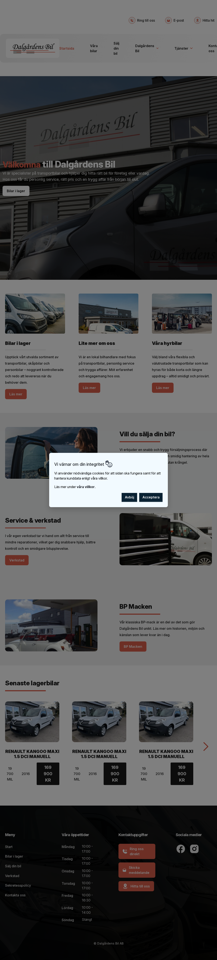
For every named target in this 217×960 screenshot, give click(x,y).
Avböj (129, 497)
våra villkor (86, 487)
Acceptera (151, 497)
